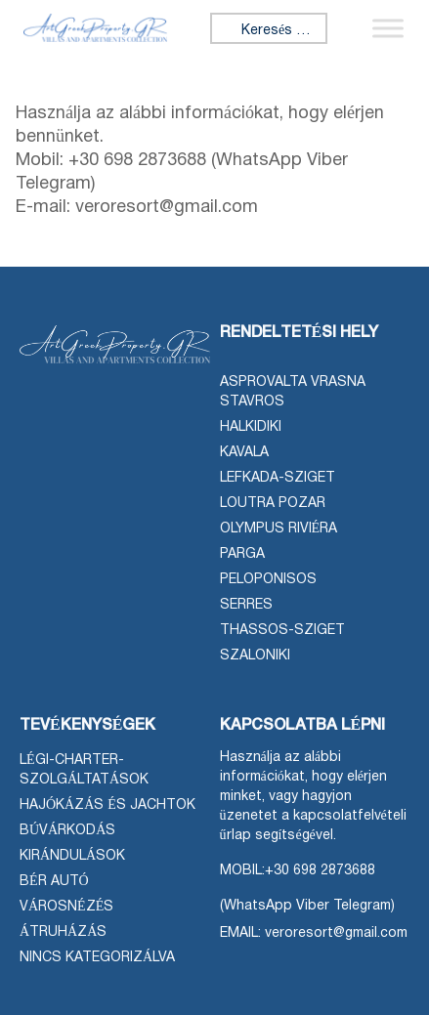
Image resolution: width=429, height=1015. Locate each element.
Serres (246, 605)
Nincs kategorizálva (97, 958)
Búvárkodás (67, 831)
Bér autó (54, 881)
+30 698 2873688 (320, 871)
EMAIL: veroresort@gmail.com (314, 933)
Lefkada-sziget (277, 478)
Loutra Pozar (272, 503)
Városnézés (66, 907)
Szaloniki (255, 656)
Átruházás (63, 932)
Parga (242, 554)
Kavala (244, 452)
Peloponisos (268, 579)
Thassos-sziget (282, 630)
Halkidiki (250, 427)
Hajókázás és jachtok (107, 805)
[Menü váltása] (388, 28)
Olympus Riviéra (279, 529)
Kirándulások (72, 856)
